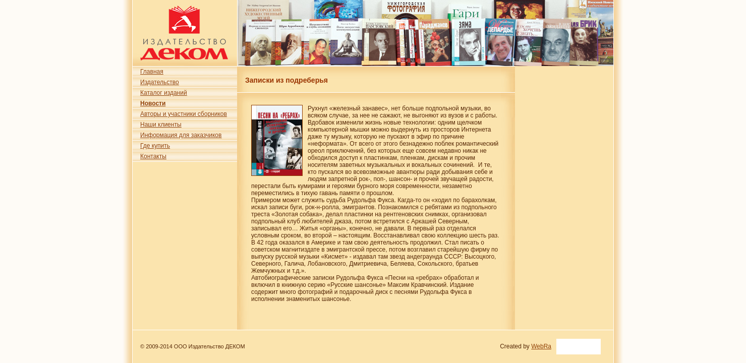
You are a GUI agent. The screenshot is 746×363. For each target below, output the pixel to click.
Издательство (159, 82)
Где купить (155, 145)
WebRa (541, 346)
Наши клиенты (161, 124)
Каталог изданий (163, 92)
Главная (151, 71)
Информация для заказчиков (180, 135)
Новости (152, 103)
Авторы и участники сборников (183, 113)
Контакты (153, 156)
